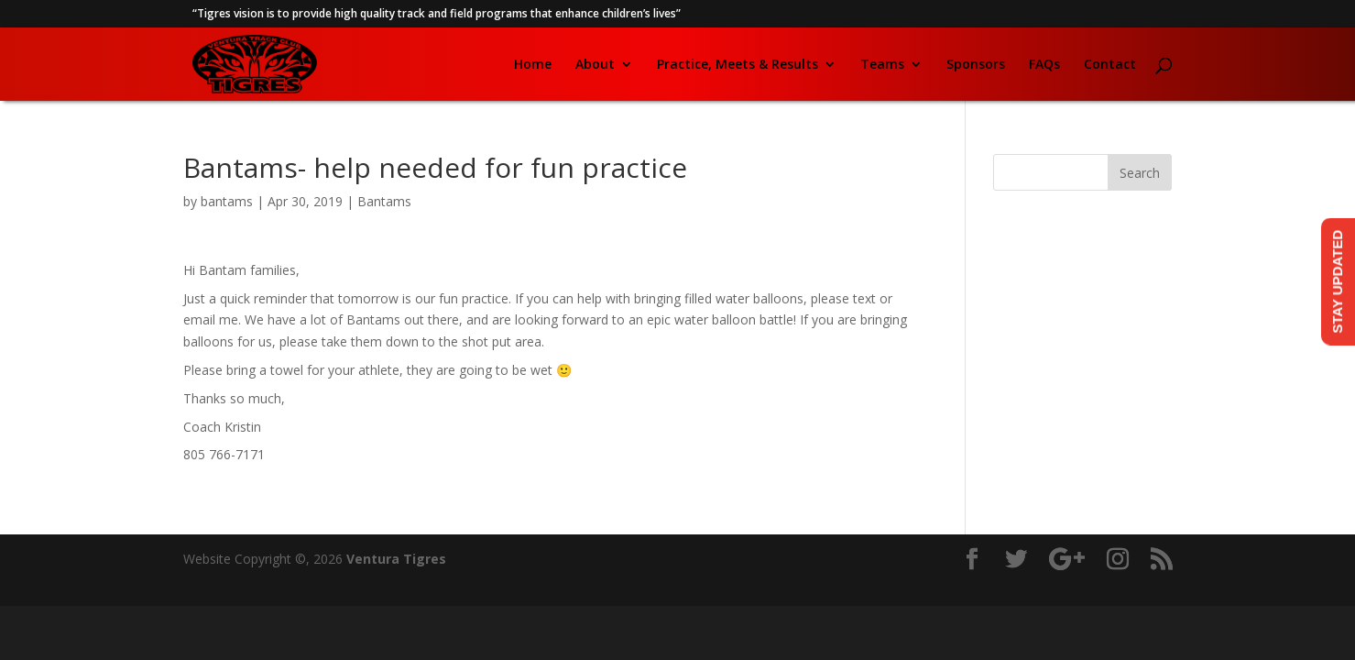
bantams (227, 201)
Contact (1110, 65)
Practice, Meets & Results (737, 65)
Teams (882, 65)
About (595, 65)
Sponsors (975, 65)
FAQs (1044, 65)
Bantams (384, 201)
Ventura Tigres (396, 558)
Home (533, 65)
